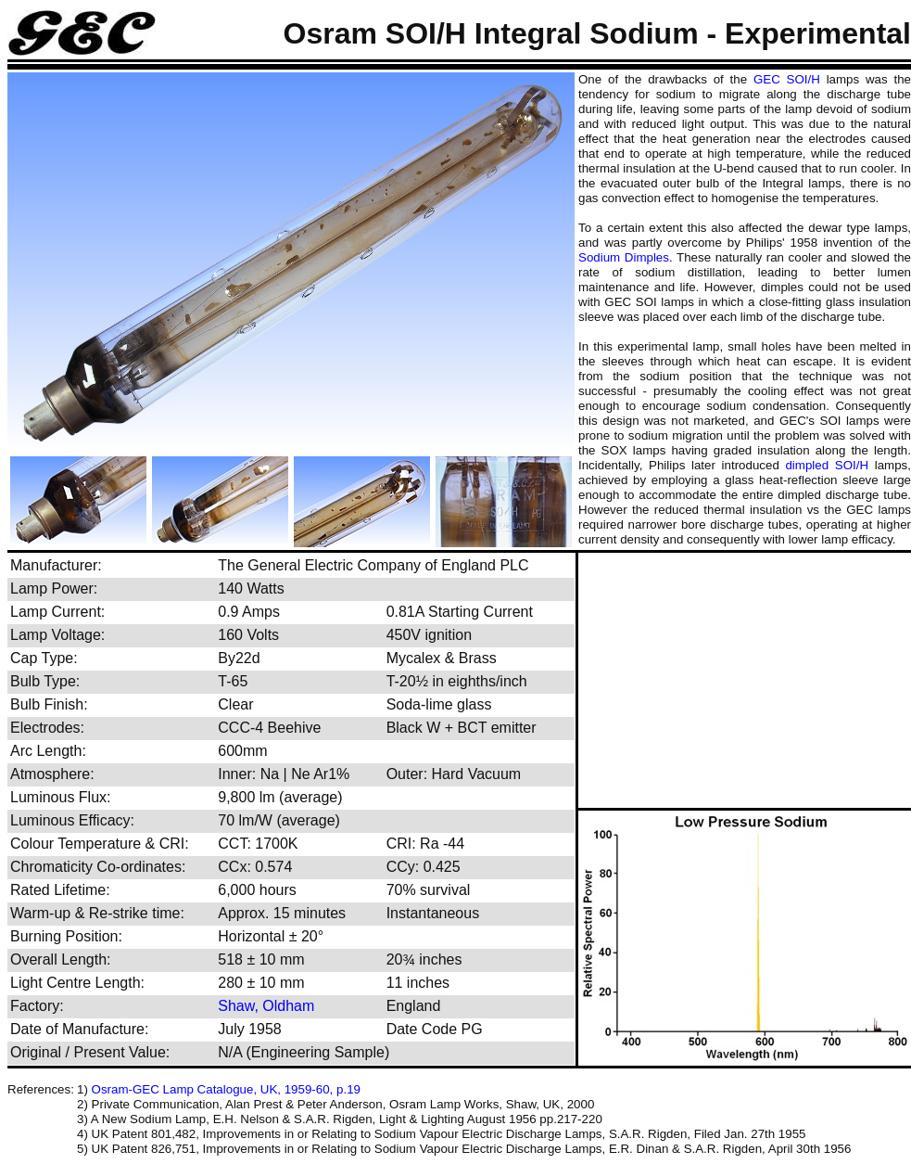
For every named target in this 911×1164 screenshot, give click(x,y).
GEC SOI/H (786, 79)
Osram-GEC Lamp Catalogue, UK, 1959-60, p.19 (226, 1089)
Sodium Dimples (623, 257)
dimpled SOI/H (826, 465)
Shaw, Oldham (266, 1006)
